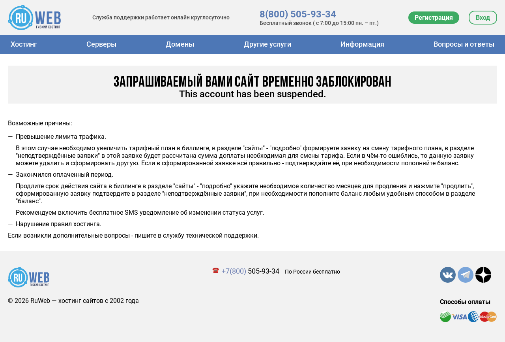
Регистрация (434, 17)
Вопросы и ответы (464, 44)
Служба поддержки (118, 17)
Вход (483, 17)
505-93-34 (250, 271)
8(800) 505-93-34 (298, 14)
